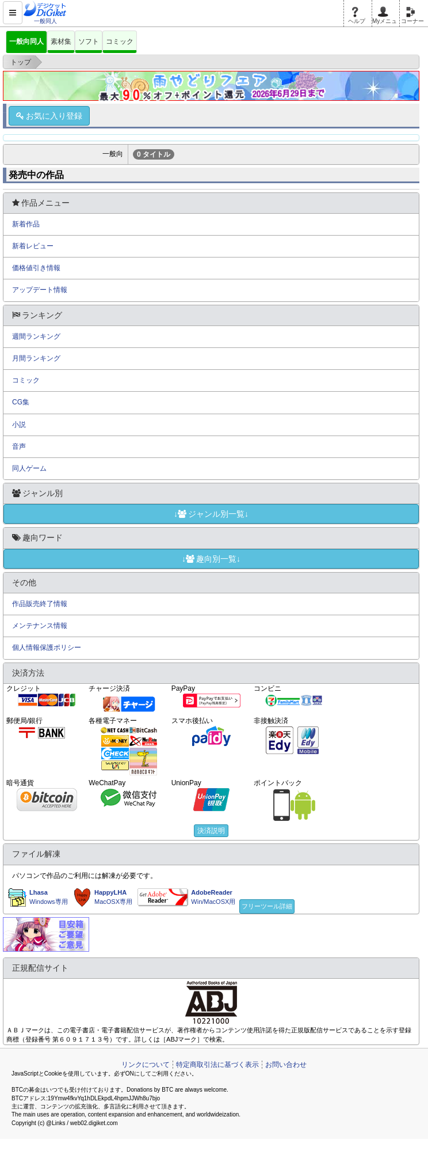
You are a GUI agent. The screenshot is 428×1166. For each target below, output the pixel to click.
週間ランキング (36, 336)
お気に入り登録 (49, 115)
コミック (119, 41)
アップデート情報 (39, 290)
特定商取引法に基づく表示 (217, 1065)
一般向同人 (26, 41)
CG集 (20, 402)
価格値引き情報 (36, 268)
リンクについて (145, 1065)
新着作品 (26, 224)
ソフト (88, 41)
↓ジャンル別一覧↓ (211, 513)
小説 (19, 425)
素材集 (61, 41)
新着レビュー (33, 246)
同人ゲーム (29, 468)
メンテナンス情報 (39, 626)
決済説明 (211, 831)
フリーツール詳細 (267, 906)
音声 (19, 446)
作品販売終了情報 (39, 604)
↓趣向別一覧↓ (211, 558)
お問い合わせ (286, 1065)
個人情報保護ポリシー (46, 647)
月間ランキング (36, 358)
